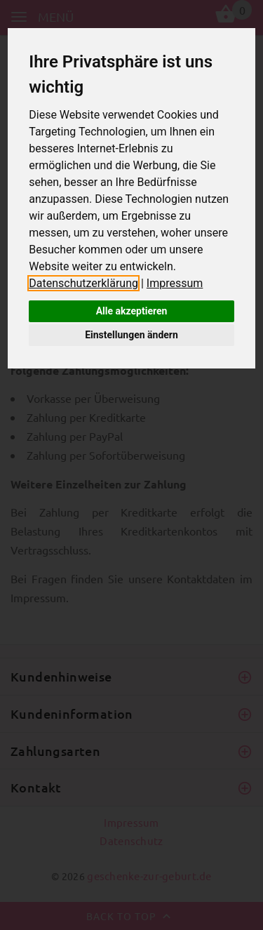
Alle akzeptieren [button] (132, 311)
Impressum (175, 283)
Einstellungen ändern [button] (131, 334)
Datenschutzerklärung (83, 283)
